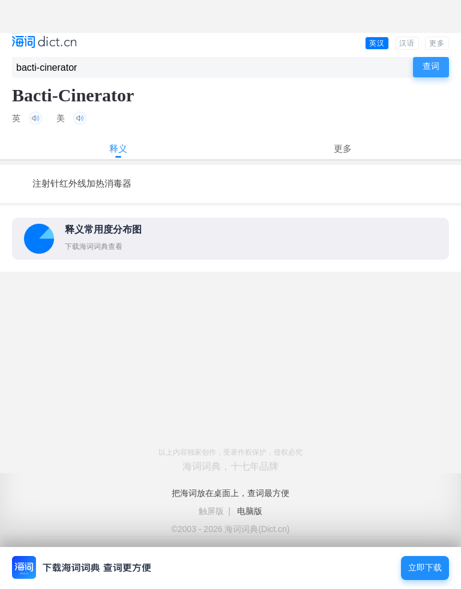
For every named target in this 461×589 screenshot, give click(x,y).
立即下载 (425, 567)
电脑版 (249, 511)
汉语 (407, 43)
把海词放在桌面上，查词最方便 (230, 493)
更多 (437, 43)
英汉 (377, 43)
